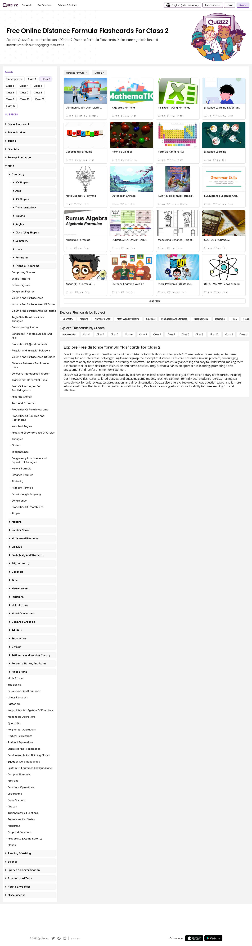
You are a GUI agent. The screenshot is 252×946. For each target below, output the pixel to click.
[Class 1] (86, 334)
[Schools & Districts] (67, 5)
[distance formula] (76, 72)
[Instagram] (64, 938)
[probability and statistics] (174, 318)
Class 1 (32, 79)
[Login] (229, 5)
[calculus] (150, 318)
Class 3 (10, 85)
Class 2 (45, 79)
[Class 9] (199, 334)
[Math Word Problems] (128, 318)
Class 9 (10, 99)
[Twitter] (53, 938)
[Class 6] (157, 334)
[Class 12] (243, 334)
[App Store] (194, 938)
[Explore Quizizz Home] (10, 5)
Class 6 (10, 92)
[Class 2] (99, 72)
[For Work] (26, 5)
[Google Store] (213, 938)
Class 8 (38, 92)
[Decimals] (219, 318)
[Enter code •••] (213, 5)
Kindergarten (14, 79)
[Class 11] (229, 334)
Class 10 (25, 99)
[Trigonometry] (201, 318)
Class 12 (10, 106)
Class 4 (24, 85)
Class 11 (39, 99)
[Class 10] (214, 334)
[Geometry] (68, 318)
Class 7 (24, 92)
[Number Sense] (102, 318)
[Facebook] (59, 938)
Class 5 (38, 85)
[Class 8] (185, 334)
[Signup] (243, 5)
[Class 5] (142, 334)
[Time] (234, 318)
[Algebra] (84, 318)
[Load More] (155, 301)
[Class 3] (114, 334)
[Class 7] (171, 334)
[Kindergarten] (69, 334)
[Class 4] (128, 334)
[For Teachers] (45, 5)
